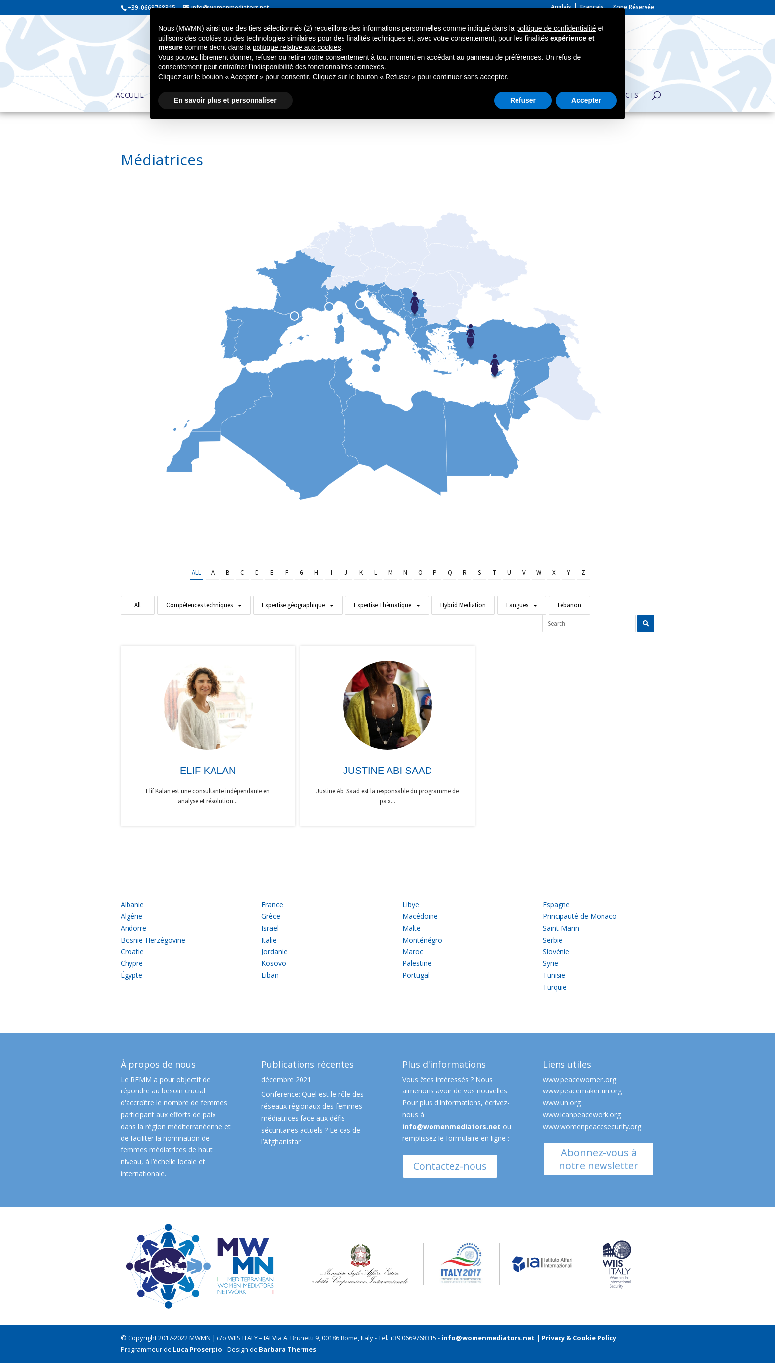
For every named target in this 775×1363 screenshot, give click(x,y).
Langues (517, 605)
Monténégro (422, 940)
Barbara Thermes (287, 1349)
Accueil (130, 96)
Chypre (132, 963)
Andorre (133, 928)
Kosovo (273, 963)
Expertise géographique (293, 605)
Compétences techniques (199, 605)
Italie (269, 940)
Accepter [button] (586, 100)
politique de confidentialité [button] (556, 28)
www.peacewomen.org (579, 1079)
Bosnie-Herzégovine (153, 940)
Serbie (552, 940)
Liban (270, 975)
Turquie (555, 987)
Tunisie (554, 975)
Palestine (416, 963)
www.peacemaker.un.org (582, 1090)
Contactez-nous (450, 1166)
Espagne (556, 904)
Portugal (416, 975)
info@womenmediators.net (451, 1126)
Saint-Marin (561, 928)
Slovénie (556, 951)
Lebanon (569, 605)
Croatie (132, 951)
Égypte (131, 975)
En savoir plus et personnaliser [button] (225, 100)
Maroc (412, 951)
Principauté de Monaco (580, 916)
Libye (410, 904)
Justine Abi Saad (387, 770)
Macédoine (420, 916)
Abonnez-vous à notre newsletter (598, 1159)
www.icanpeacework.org (582, 1114)
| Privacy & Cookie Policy (576, 1337)
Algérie (131, 916)
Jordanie (274, 951)
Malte (411, 928)
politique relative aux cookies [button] (297, 47)
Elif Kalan (208, 770)
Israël (270, 928)
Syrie (550, 963)
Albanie (132, 904)
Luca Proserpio (197, 1349)
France (272, 904)
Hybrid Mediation (463, 605)
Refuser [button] (523, 100)
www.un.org (562, 1102)
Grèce (270, 916)
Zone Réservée (633, 7)
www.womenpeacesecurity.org (592, 1126)
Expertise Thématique (382, 605)
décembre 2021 (286, 1079)
